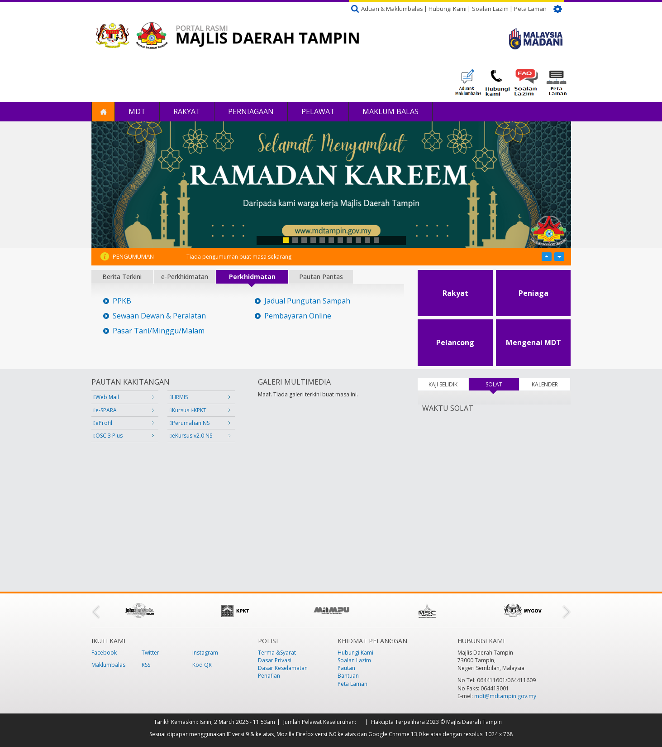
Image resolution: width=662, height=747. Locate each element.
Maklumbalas (108, 665)
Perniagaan (251, 111)
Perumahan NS (189, 423)
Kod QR (202, 665)
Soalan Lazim (490, 9)
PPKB (122, 301)
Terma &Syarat (277, 652)
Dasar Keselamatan (283, 668)
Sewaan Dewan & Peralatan (159, 316)
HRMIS (178, 397)
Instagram (205, 652)
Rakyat (186, 111)
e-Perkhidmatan (184, 276)
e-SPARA (105, 410)
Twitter (150, 652)
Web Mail (106, 397)
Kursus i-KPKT (188, 410)
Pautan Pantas (321, 276)
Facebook (104, 652)
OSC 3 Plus (108, 435)
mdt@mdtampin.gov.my (505, 696)
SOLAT (502, 384)
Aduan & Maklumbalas (392, 9)
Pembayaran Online (297, 316)
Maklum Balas (390, 111)
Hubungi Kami (448, 9)
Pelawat (318, 111)
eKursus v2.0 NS (191, 435)
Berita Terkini (122, 276)
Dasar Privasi (274, 660)
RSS (146, 665)
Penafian (269, 676)
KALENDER (545, 384)
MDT (137, 111)
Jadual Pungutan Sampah (307, 301)
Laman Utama (103, 111)
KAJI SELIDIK (443, 384)
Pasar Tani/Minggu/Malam (159, 331)
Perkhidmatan (252, 276)
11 (376, 240)
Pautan (346, 668)
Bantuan (348, 676)
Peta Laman (530, 9)
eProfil (103, 423)
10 (367, 240)
